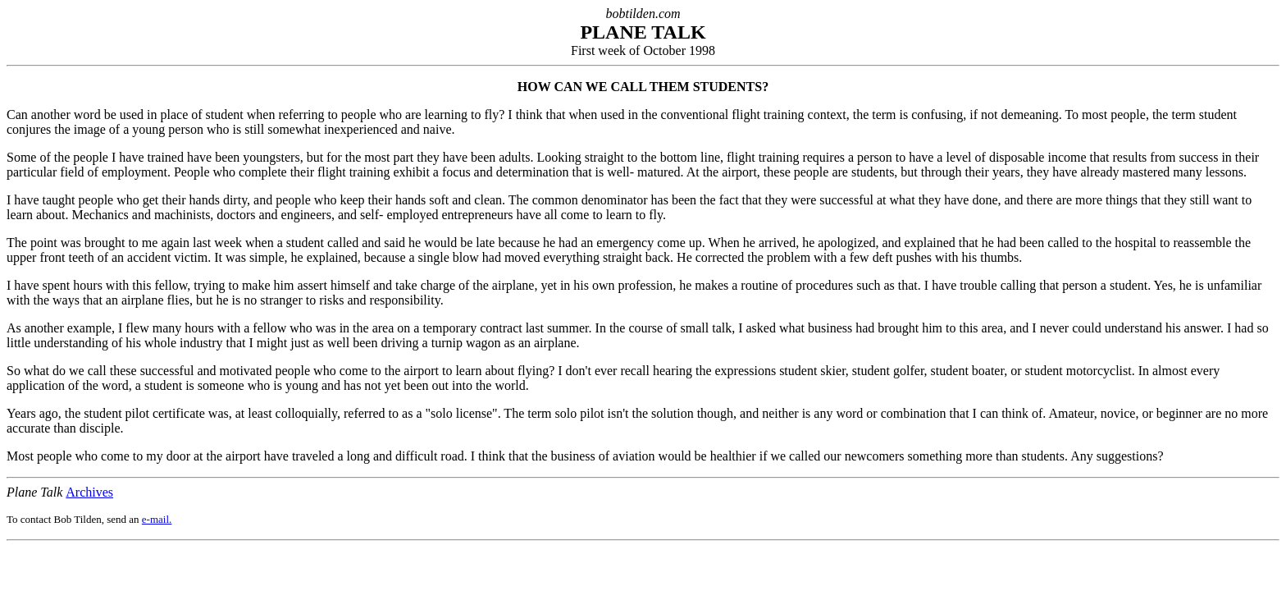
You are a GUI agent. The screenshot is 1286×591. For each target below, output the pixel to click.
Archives (89, 492)
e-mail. (156, 519)
